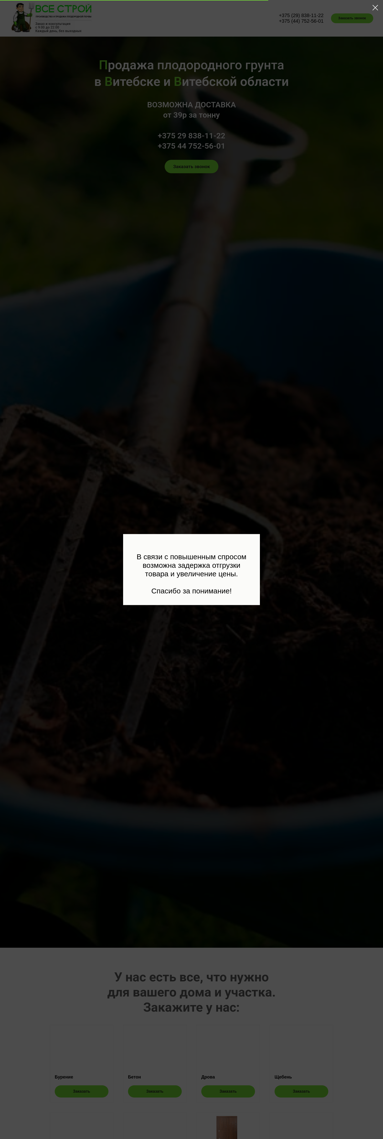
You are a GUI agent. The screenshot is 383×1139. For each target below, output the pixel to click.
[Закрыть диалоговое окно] (375, 7)
